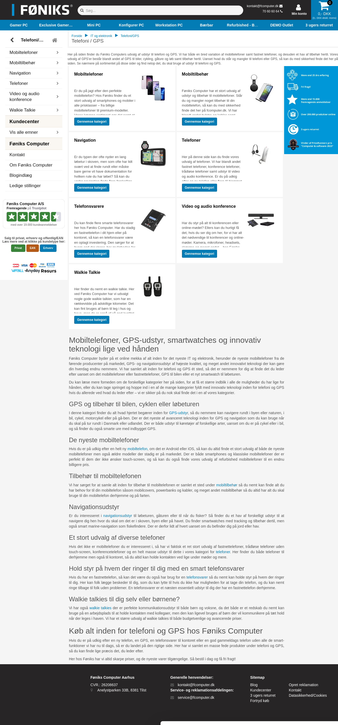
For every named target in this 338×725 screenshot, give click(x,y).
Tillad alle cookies (294, 662)
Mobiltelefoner (88, 74)
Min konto (299, 14)
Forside (77, 36)
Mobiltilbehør (195, 74)
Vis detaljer (274, 714)
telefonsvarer (197, 577)
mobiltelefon (138, 449)
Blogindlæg (21, 175)
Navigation (85, 140)
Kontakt (17, 154)
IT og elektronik (101, 36)
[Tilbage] (12, 40)
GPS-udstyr (178, 413)
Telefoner (191, 140)
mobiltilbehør (226, 485)
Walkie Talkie (87, 272)
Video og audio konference (209, 206)
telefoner (223, 552)
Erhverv (48, 248)
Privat (18, 248)
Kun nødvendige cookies (293, 680)
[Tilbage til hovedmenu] (55, 40)
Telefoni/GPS (34, 40)
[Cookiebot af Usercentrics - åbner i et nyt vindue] (34, 715)
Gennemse (91, 121)
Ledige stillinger (25, 185)
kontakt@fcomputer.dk (263, 6)
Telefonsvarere (89, 206)
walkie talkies (101, 608)
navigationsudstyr (117, 516)
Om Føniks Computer (31, 165)
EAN (32, 248)
